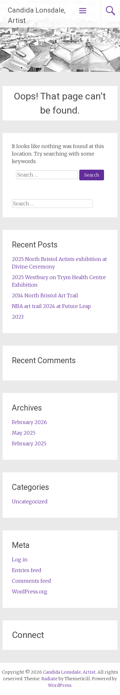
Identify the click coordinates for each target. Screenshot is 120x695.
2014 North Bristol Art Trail (45, 295)
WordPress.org (29, 591)
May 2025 (23, 433)
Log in (20, 559)
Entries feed (26, 570)
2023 (17, 317)
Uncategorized (30, 501)
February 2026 (29, 422)
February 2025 (29, 443)
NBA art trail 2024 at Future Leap (51, 306)
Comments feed (31, 581)
